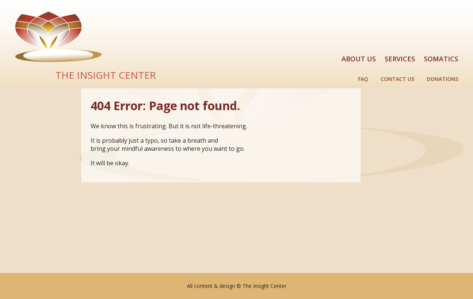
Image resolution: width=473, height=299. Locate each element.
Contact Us (397, 78)
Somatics (441, 58)
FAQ (363, 78)
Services (400, 58)
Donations (442, 78)
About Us (358, 58)
